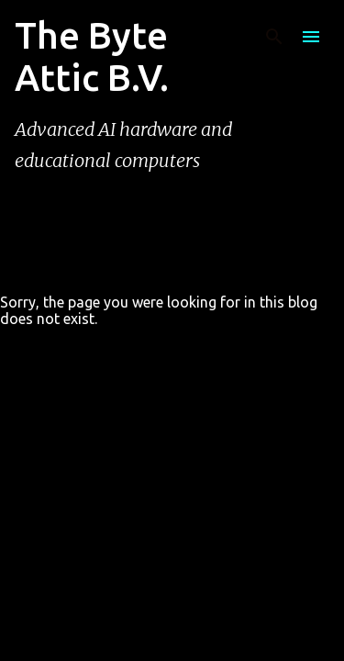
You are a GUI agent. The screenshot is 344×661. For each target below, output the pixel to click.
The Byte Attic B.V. (92, 56)
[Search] (274, 37)
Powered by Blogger (172, 560)
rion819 (216, 597)
